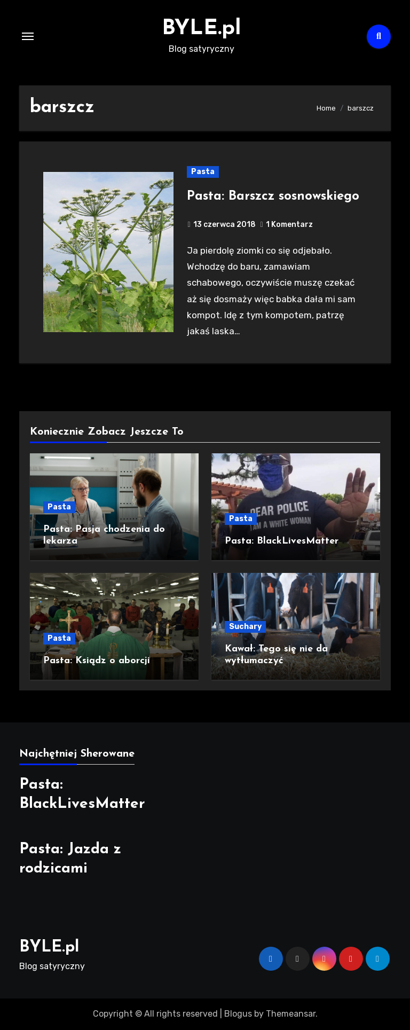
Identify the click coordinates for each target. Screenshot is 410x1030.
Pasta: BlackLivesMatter (281, 541)
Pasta (203, 171)
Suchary (245, 626)
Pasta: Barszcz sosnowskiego (273, 196)
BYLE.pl (201, 29)
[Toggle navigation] (27, 36)
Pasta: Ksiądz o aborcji (96, 661)
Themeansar (291, 1014)
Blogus (238, 1014)
